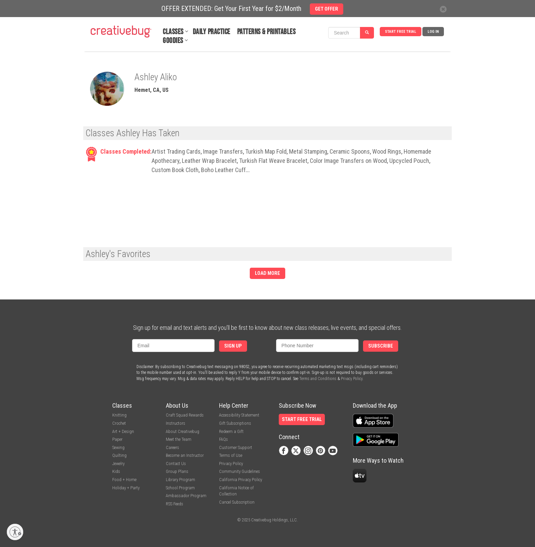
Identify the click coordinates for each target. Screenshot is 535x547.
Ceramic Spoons (350, 151)
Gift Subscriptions (235, 423)
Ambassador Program (186, 495)
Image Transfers (223, 151)
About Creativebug (182, 431)
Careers (172, 447)
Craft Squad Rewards (185, 415)
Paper (117, 439)
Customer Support (235, 447)
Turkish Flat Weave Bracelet (273, 160)
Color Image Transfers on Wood (348, 160)
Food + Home (124, 479)
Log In (433, 31)
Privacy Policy (351, 378)
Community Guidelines (239, 471)
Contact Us (176, 463)
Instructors (175, 423)
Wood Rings (386, 151)
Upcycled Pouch (409, 160)
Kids (116, 471)
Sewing (118, 447)
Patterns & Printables (266, 32)
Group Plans (177, 471)
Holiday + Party (126, 487)
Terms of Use (230, 455)
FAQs (223, 439)
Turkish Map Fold (266, 151)
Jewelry (118, 463)
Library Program (180, 479)
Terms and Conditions (317, 378)
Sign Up (233, 346)
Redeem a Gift (231, 431)
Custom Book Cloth (175, 169)
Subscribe (380, 346)
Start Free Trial (400, 31)
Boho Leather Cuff (223, 169)
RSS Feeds (174, 503)
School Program (180, 487)
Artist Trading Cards (176, 151)
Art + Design (123, 431)
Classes (173, 32)
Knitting (119, 415)
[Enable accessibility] (15, 532)
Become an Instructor (185, 455)
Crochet (119, 423)
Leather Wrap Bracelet (209, 160)
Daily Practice (211, 32)
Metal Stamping (308, 151)
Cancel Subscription (237, 502)
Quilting (119, 455)
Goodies (173, 40)
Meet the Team (178, 439)
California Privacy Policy (240, 479)
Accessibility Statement (239, 415)
